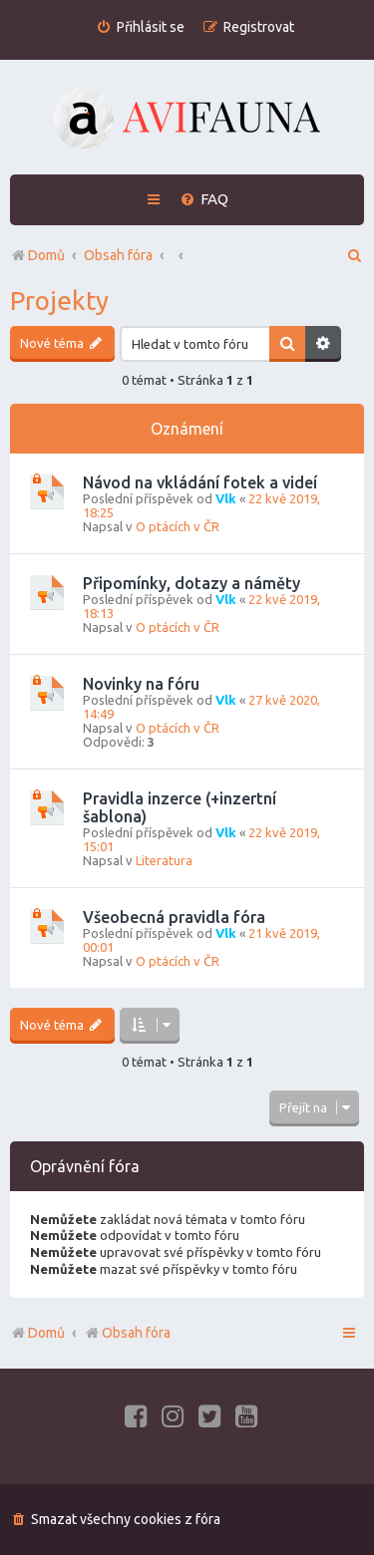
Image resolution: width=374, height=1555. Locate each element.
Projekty (59, 300)
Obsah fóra (127, 1333)
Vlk (225, 498)
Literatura (164, 860)
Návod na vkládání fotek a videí (200, 482)
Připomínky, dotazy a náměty (191, 583)
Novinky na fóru (141, 684)
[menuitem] (140, 27)
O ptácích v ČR (177, 526)
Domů (46, 1333)
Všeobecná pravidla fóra (174, 917)
